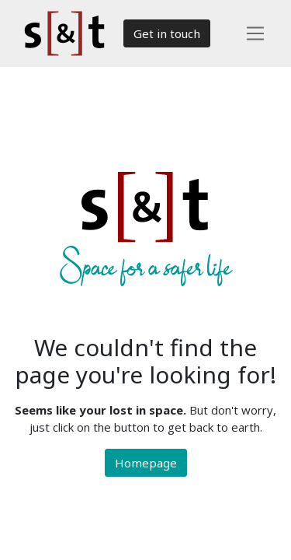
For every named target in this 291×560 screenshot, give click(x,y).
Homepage (146, 463)
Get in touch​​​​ (166, 33)
